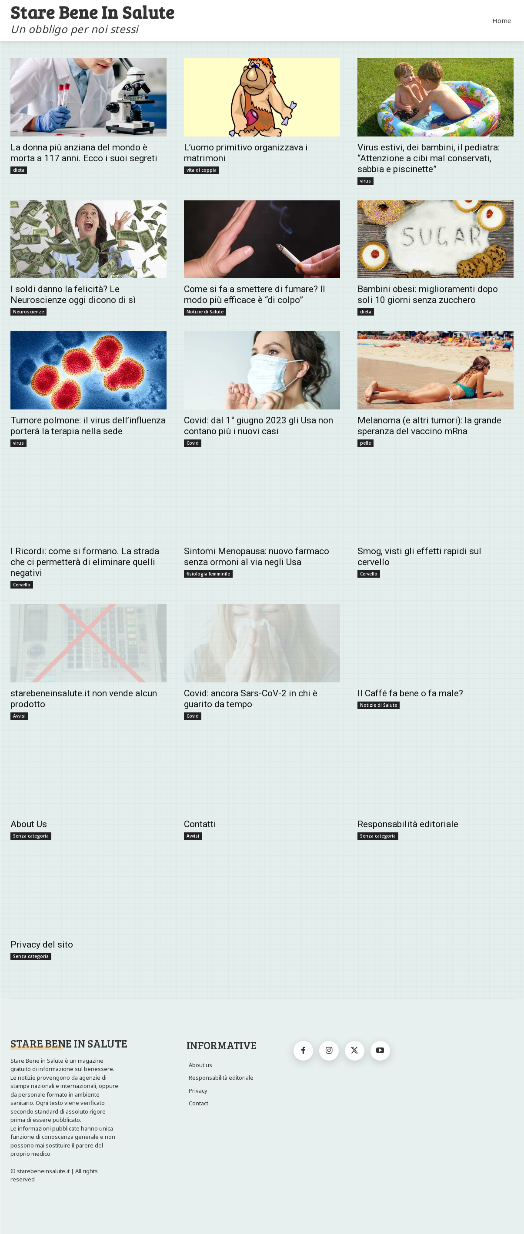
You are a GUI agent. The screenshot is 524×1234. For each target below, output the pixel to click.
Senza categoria (31, 836)
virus (365, 181)
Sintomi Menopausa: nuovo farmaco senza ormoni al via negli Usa (256, 556)
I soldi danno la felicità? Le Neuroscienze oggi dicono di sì (73, 294)
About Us (28, 824)
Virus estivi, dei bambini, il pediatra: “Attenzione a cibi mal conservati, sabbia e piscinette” (428, 158)
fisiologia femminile (208, 574)
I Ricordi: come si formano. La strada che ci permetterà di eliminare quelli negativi (84, 562)
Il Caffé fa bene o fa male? (410, 693)
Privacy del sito (41, 944)
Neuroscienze (28, 312)
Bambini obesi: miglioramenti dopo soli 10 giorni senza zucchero (427, 294)
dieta (18, 170)
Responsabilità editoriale (407, 824)
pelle (365, 443)
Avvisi (19, 716)
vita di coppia (202, 170)
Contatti (200, 824)
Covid (193, 443)
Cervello (21, 585)
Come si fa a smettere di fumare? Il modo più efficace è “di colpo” (254, 294)
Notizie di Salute (205, 312)
